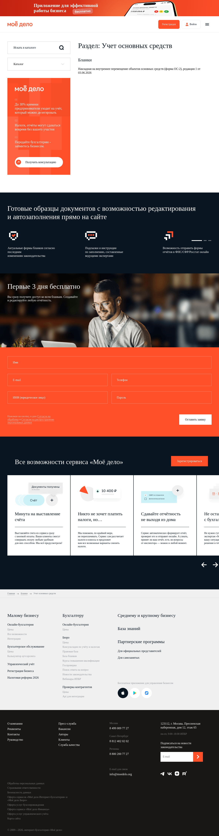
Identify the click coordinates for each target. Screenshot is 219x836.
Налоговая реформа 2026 (23, 677)
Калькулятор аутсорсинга (21, 656)
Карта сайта (14, 818)
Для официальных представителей (139, 651)
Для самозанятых (129, 657)
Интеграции (14, 638)
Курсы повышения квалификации (81, 660)
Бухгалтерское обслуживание (25, 646)
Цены (10, 629)
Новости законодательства (77, 674)
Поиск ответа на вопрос (76, 669)
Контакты (13, 734)
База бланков (70, 656)
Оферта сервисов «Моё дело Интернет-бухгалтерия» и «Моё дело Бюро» (37, 799)
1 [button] (197, 240)
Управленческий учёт (20, 664)
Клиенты (64, 739)
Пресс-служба (67, 723)
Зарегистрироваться (189, 461)
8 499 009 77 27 (119, 728)
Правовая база (70, 651)
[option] (46, 244)
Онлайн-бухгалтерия (20, 624)
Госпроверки (70, 665)
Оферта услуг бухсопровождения (25, 804)
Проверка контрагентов (77, 687)
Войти (193, 24)
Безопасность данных (19, 792)
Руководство (15, 739)
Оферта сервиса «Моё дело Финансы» (28, 809)
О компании (15, 723)
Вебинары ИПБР (72, 679)
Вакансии (64, 729)
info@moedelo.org (121, 774)
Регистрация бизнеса (20, 670)
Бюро (66, 637)
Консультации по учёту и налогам (81, 647)
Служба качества (69, 744)
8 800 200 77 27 (119, 753)
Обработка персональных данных (25, 783)
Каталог (19, 64)
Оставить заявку (195, 419)
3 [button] (209, 240)
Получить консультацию (40, 162)
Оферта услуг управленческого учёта (27, 814)
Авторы (63, 734)
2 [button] (205, 240)
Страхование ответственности (24, 787)
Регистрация (169, 24)
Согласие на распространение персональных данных (30, 421)
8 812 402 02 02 (119, 741)
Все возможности (17, 634)
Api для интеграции (73, 696)
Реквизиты (14, 729)
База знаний (129, 628)
